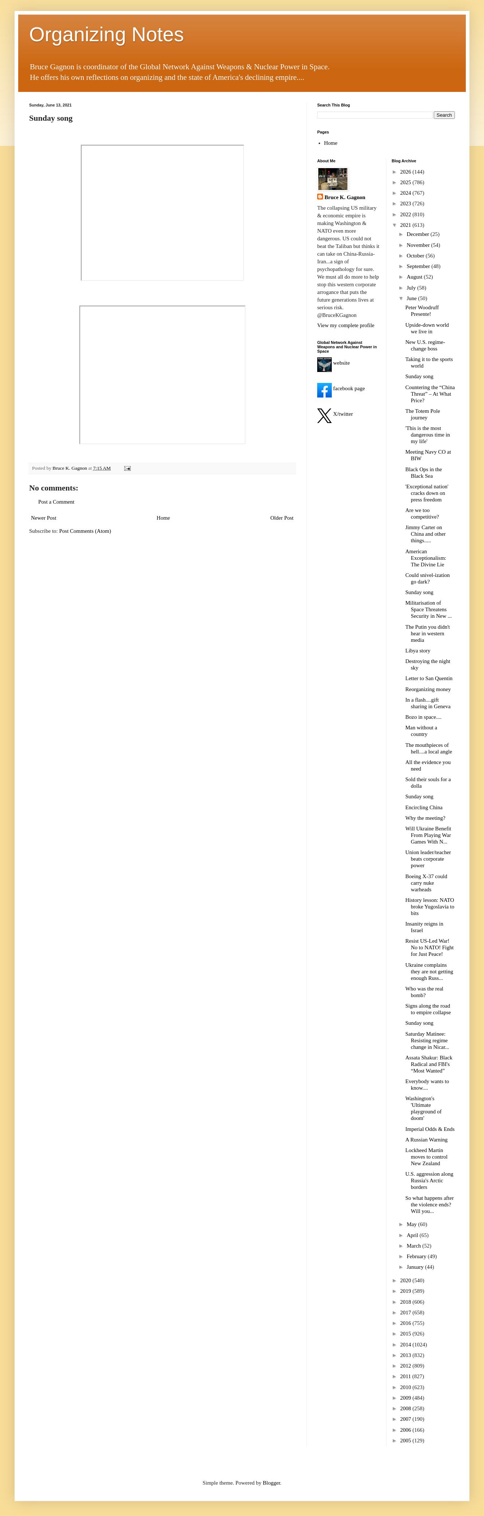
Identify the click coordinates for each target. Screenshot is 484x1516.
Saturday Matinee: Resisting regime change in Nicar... (427, 1040)
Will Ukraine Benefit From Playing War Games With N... (428, 835)
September (419, 266)
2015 (406, 1334)
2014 (406, 1345)
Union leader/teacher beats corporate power (428, 858)
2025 (406, 182)
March (414, 1246)
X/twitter (335, 414)
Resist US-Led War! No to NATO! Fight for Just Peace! (429, 947)
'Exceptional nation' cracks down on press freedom (426, 493)
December (418, 234)
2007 (406, 1419)
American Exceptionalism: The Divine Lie (425, 557)
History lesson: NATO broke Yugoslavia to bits (429, 906)
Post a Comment (56, 502)
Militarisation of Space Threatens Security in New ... (428, 609)
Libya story (417, 651)
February (417, 1256)
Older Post (282, 518)
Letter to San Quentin (429, 678)
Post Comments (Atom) (85, 531)
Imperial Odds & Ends (430, 1129)
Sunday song (419, 376)
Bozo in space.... (423, 717)
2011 (406, 1376)
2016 (406, 1323)
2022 (406, 214)
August (415, 277)
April (413, 1235)
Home (163, 518)
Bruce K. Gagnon (344, 197)
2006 (406, 1430)
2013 (406, 1355)
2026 (406, 172)
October (416, 256)
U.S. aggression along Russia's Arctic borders (429, 1180)
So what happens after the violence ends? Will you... (429, 1204)
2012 (406, 1366)
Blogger (271, 1483)
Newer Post (43, 518)
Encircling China (423, 807)
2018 (406, 1302)
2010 (406, 1387)
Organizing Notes (106, 34)
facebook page (341, 388)
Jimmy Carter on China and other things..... (425, 533)
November (419, 245)
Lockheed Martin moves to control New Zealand (426, 1156)
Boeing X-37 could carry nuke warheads (426, 882)
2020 (406, 1280)
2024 (406, 193)
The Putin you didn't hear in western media (427, 633)
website (333, 363)
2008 (406, 1408)
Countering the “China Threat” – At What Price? (430, 393)
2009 (406, 1398)
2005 (406, 1440)
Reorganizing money (428, 689)
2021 (406, 225)
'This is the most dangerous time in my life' (427, 434)
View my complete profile (345, 325)
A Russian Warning (426, 1140)
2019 (406, 1291)
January (416, 1267)
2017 (406, 1312)
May (412, 1224)
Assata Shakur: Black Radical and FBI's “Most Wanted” (428, 1064)
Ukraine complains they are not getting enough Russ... (429, 971)
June (412, 298)
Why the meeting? (425, 818)
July (412, 288)
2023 (406, 203)
